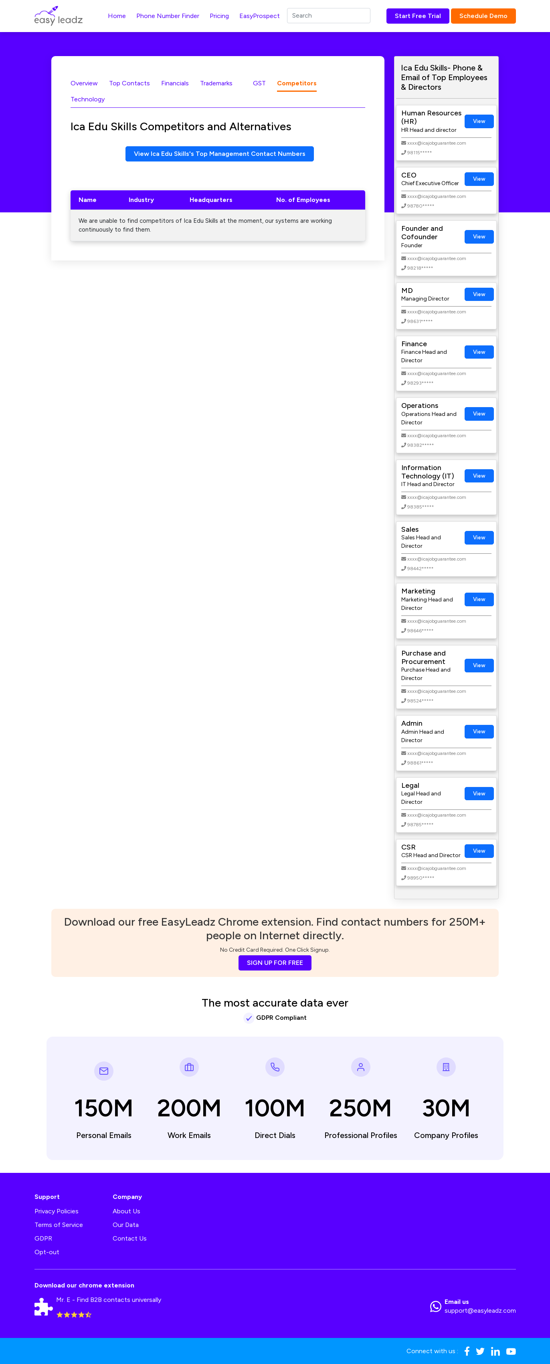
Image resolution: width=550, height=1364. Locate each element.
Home (117, 16)
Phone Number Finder (167, 16)
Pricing (219, 16)
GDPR (43, 1238)
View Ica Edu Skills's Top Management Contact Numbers (219, 153)
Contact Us (130, 1238)
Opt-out (46, 1252)
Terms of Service (58, 1225)
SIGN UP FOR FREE (275, 963)
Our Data (126, 1225)
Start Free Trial (418, 16)
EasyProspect (259, 16)
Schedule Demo (483, 16)
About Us (126, 1211)
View (479, 121)
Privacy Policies (56, 1211)
